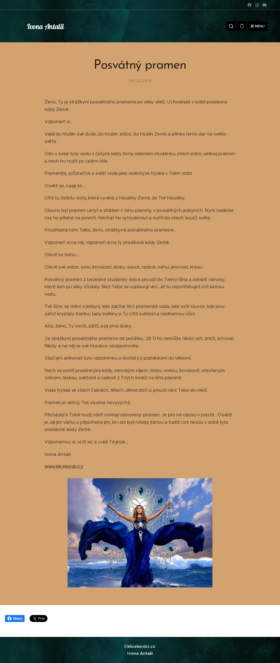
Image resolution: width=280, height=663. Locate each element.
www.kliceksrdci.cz (63, 466)
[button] (231, 26)
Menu (258, 26)
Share (14, 618)
